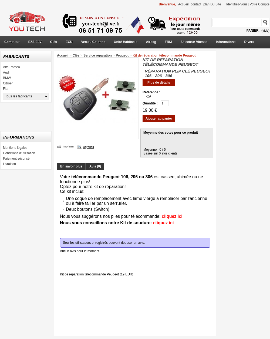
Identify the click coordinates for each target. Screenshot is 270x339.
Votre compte (259, 4)
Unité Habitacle (125, 42)
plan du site (212, 4)
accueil (183, 4)
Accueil (63, 55)
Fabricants (16, 56)
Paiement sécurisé (16, 158)
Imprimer (68, 146)
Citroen (8, 83)
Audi (6, 72)
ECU (69, 42)
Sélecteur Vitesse (194, 42)
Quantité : (150, 103)
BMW (7, 78)
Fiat (5, 89)
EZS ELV (35, 42)
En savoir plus (71, 166)
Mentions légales (15, 148)
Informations (226, 42)
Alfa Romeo (11, 67)
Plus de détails (158, 82)
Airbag (151, 42)
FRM (168, 42)
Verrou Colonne (93, 42)
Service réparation (97, 55)
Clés (53, 42)
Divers (249, 42)
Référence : (151, 92)
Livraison (9, 164)
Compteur (12, 42)
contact (196, 4)
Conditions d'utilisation (19, 153)
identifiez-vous (237, 4)
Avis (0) (95, 166)
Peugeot (122, 55)
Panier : (254, 30)
